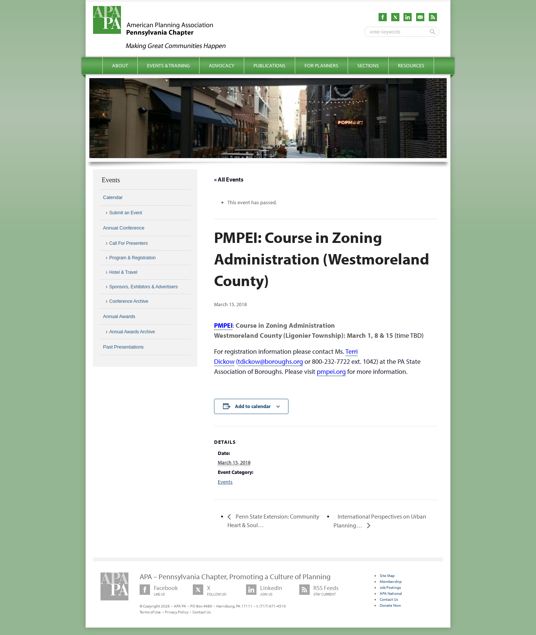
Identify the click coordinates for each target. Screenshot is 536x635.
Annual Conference (123, 228)
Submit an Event (125, 212)
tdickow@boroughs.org (270, 361)
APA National (391, 593)
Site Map (387, 575)
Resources (411, 65)
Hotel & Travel (123, 272)
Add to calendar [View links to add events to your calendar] (253, 406)
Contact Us (201, 612)
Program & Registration (132, 257)
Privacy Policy (176, 612)
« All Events (228, 179)
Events (225, 481)
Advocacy (221, 65)
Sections (368, 65)
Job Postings (390, 587)
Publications (269, 65)
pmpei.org (331, 371)
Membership (391, 581)
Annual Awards (119, 316)
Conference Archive (129, 301)
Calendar (113, 197)
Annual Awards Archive (132, 331)
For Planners (321, 65)
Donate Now (390, 605)
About (120, 65)
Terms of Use (150, 612)
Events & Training (168, 65)
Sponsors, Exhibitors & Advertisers (143, 286)
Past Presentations (123, 347)
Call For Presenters (128, 243)
